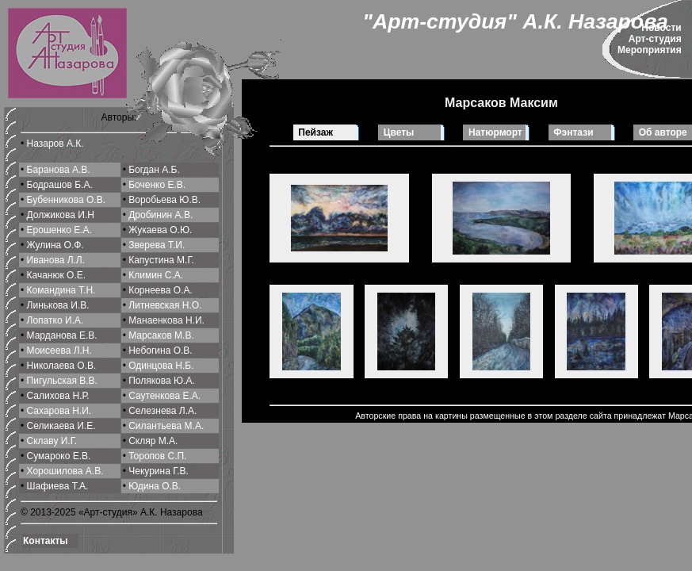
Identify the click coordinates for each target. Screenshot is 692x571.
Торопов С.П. (157, 456)
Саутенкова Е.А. (164, 395)
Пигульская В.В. (62, 380)
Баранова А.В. (58, 169)
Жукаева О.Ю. (160, 230)
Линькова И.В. (58, 305)
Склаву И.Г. (52, 440)
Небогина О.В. (160, 350)
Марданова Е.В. (62, 335)
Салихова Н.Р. (58, 395)
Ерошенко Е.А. (59, 230)
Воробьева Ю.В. (164, 199)
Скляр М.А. (153, 440)
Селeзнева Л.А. (162, 410)
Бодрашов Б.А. (60, 184)
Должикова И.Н (60, 214)
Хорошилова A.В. (65, 471)
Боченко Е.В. (156, 184)
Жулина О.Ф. (55, 245)
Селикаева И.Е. (61, 425)
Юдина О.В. (154, 486)
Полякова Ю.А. (161, 380)
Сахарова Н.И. (59, 410)
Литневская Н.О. (164, 305)
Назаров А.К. (55, 143)
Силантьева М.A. (166, 425)
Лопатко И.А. (55, 320)
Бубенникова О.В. (66, 199)
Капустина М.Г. (161, 260)
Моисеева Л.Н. (59, 350)
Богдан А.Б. (154, 169)
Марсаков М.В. (161, 335)
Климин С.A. (155, 275)
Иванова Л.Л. (56, 260)
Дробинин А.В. (160, 214)
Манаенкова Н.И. (166, 320)
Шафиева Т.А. (58, 486)
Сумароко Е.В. (59, 456)
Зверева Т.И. (156, 245)
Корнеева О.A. (160, 290)
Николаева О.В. (62, 365)
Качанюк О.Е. (56, 275)
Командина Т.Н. (61, 290)
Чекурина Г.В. (158, 471)
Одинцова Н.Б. (160, 365)
